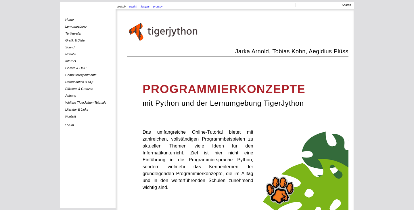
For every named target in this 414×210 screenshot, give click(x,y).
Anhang (70, 95)
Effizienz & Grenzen (79, 88)
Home (69, 19)
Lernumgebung (76, 26)
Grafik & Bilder (75, 40)
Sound (69, 47)
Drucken (157, 6)
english (133, 6)
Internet (70, 61)
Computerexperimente (81, 75)
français (145, 6)
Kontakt (70, 116)
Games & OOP (75, 68)
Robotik (70, 54)
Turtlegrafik (73, 33)
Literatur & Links (76, 109)
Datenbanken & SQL (79, 82)
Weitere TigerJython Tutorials (85, 102)
